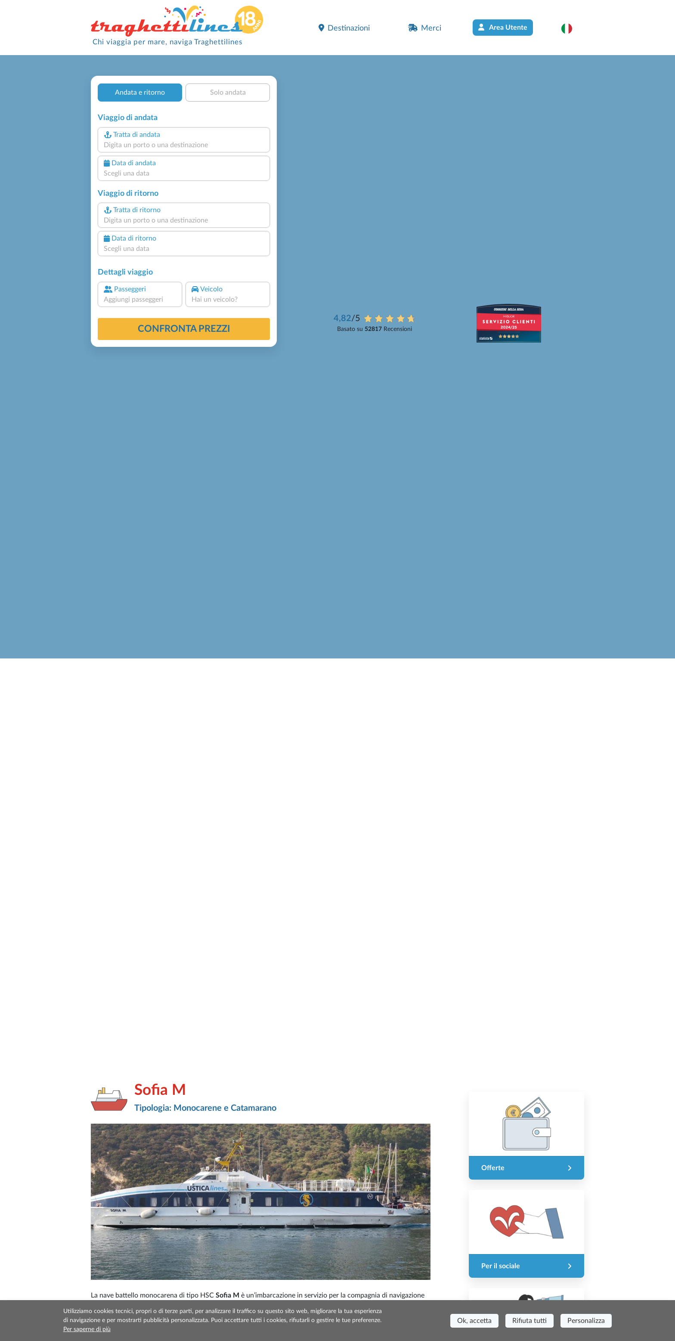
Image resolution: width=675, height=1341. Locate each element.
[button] (571, 28)
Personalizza (586, 1320)
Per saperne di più (87, 1329)
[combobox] (184, 145)
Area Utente (502, 27)
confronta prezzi (184, 329)
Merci (424, 28)
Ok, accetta (474, 1320)
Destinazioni (344, 28)
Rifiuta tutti (529, 1320)
